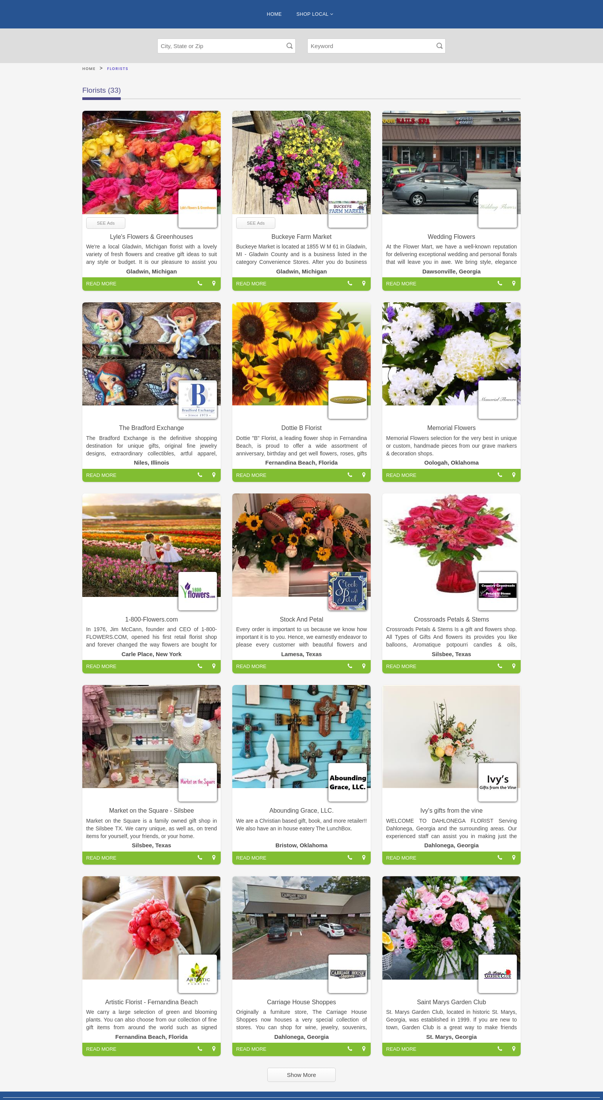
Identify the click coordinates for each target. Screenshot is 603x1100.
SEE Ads (106, 223)
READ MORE (101, 284)
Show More (301, 1075)
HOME (274, 14)
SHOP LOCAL (315, 14)
